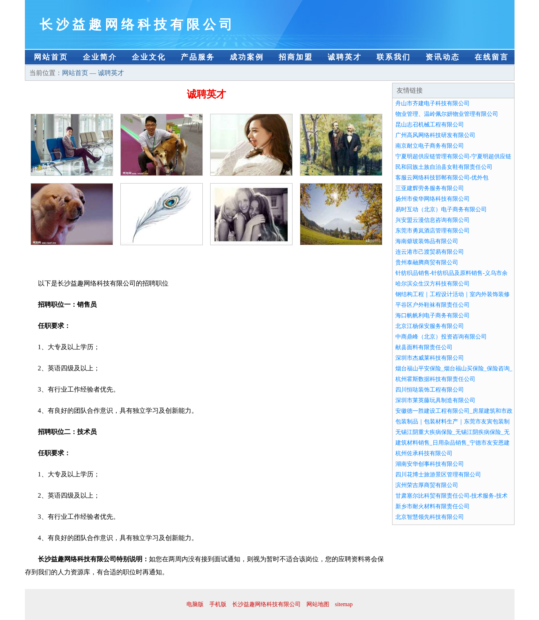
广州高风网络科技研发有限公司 (435, 135)
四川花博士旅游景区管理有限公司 (438, 475)
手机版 (217, 604)
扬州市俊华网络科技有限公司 (432, 199)
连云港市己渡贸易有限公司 (429, 252)
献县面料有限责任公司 (423, 347)
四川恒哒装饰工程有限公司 (429, 390)
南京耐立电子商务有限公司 (429, 146)
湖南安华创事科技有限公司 (429, 464)
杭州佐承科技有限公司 (423, 453)
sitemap (344, 604)
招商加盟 (296, 57)
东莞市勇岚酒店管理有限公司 (432, 231)
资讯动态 (443, 57)
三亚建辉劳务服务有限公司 (429, 188)
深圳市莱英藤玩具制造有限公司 (435, 400)
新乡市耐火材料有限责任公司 (432, 506)
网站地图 (317, 604)
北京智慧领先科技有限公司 (429, 517)
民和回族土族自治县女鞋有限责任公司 (443, 167)
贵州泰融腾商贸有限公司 (426, 262)
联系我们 (394, 57)
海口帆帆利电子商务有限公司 (432, 315)
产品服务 (198, 57)
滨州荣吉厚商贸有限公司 (426, 485)
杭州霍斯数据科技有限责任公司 (435, 379)
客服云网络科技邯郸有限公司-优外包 (442, 178)
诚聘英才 (345, 57)
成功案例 (247, 57)
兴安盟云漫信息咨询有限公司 (432, 220)
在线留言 (492, 57)
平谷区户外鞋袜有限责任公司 (432, 305)
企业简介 (100, 57)
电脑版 (195, 604)
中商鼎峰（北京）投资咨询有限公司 (441, 337)
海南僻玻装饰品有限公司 (426, 241)
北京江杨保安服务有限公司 (429, 326)
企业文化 (149, 57)
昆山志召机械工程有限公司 (429, 125)
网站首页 (51, 57)
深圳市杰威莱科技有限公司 (429, 358)
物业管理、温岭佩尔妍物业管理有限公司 (446, 114)
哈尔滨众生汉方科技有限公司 (432, 284)
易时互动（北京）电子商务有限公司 (441, 209)
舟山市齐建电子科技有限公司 (432, 103)
